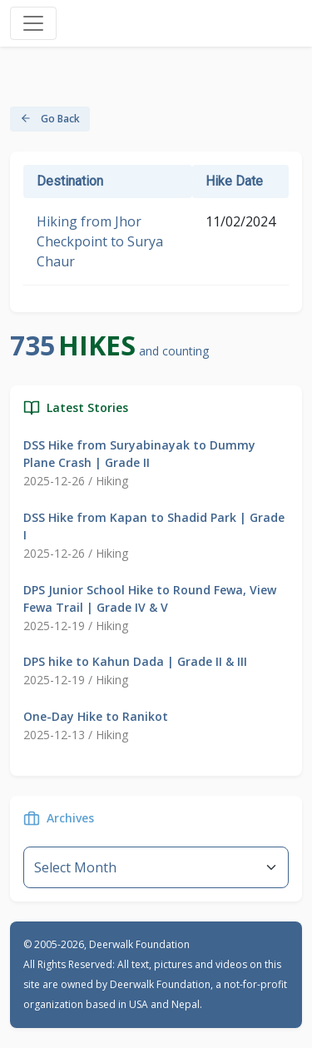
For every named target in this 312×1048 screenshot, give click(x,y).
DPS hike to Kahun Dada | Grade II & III (135, 661)
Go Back (50, 119)
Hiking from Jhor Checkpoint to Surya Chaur (100, 241)
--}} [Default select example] (156, 867)
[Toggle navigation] (33, 23)
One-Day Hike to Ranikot (95, 716)
